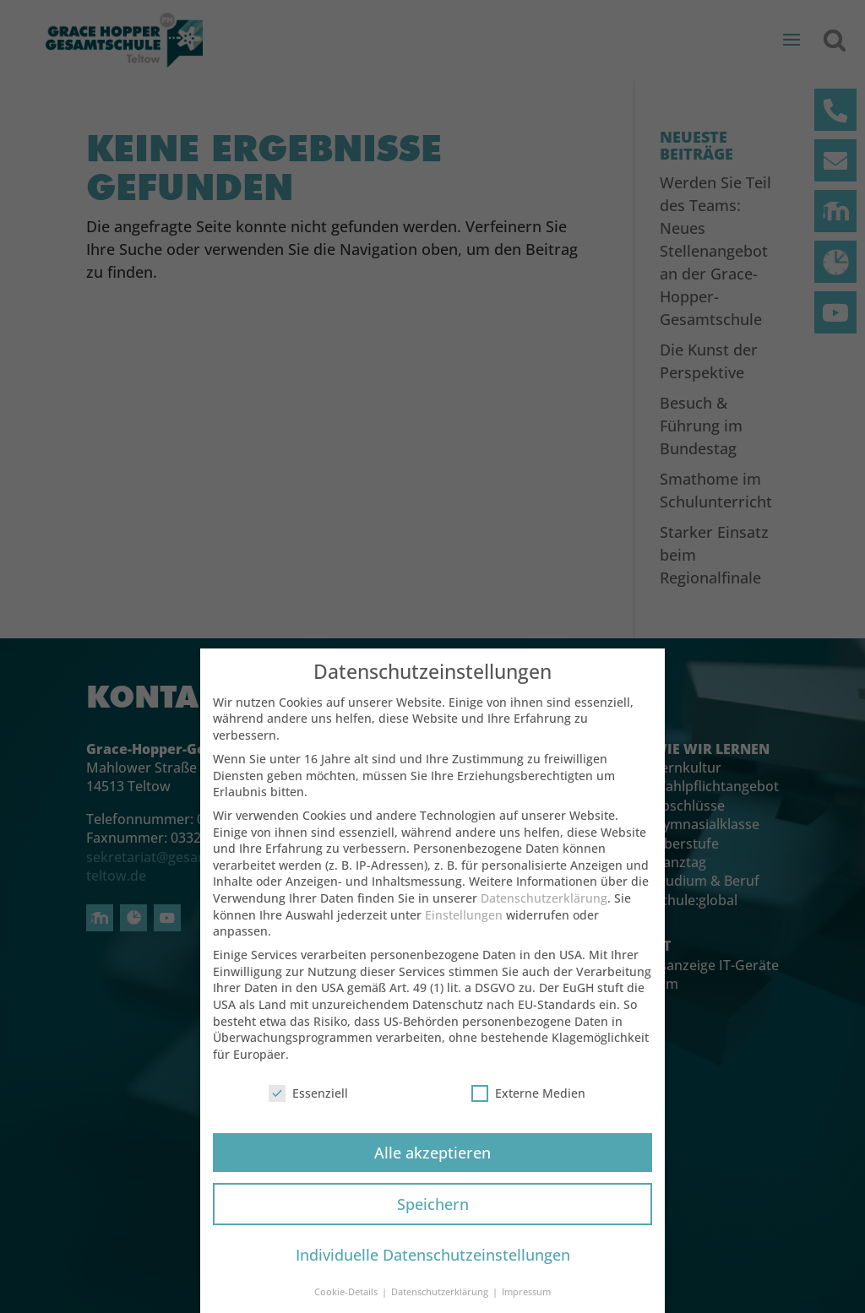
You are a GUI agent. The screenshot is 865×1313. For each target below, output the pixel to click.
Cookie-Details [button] (347, 1305)
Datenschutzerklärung (544, 911)
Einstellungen (464, 928)
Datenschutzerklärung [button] (441, 1305)
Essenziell (308, 1107)
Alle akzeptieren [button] (432, 1165)
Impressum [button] (526, 1305)
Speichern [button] (433, 1217)
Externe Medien (528, 1107)
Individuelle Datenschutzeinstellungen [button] (433, 1268)
